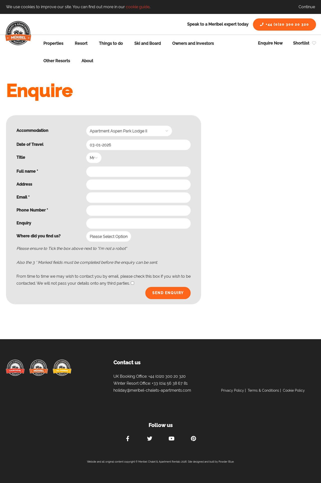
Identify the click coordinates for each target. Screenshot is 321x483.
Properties (53, 43)
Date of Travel (29, 144)
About (87, 60)
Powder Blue (226, 461)
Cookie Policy (294, 390)
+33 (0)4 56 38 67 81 (170, 383)
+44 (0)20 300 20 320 (284, 24)
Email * (23, 197)
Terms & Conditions (263, 390)
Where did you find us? (38, 236)
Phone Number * (32, 210)
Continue (307, 6)
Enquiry (23, 223)
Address (24, 184)
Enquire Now (270, 43)
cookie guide (138, 6)
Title (20, 157)
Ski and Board (147, 43)
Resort (81, 43)
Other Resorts (56, 60)
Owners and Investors (193, 43)
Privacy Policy (232, 390)
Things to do (111, 43)
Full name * (27, 171)
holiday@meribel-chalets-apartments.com (152, 390)
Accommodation (32, 130)
